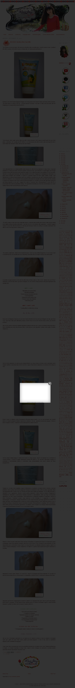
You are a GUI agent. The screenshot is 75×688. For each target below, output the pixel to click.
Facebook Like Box (40, 402)
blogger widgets (33, 402)
